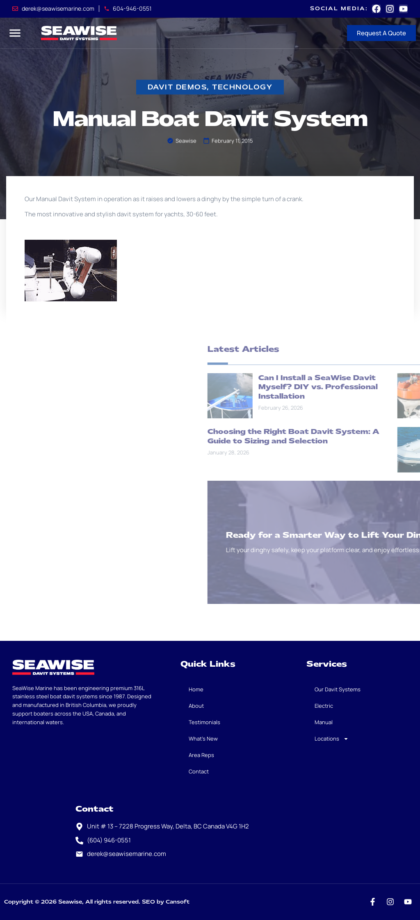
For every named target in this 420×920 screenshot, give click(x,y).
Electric (324, 705)
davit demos (177, 87)
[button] (15, 33)
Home (196, 689)
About (196, 705)
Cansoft (177, 901)
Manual (324, 722)
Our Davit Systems (338, 689)
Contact (199, 771)
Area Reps (201, 755)
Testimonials (204, 722)
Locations (332, 739)
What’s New (203, 738)
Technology (242, 87)
